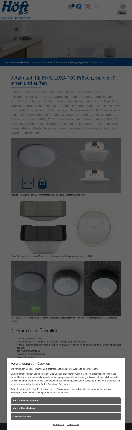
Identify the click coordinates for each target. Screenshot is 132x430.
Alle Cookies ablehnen (23, 408)
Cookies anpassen (21, 416)
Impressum (58, 424)
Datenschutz (73, 424)
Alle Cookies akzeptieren (25, 400)
